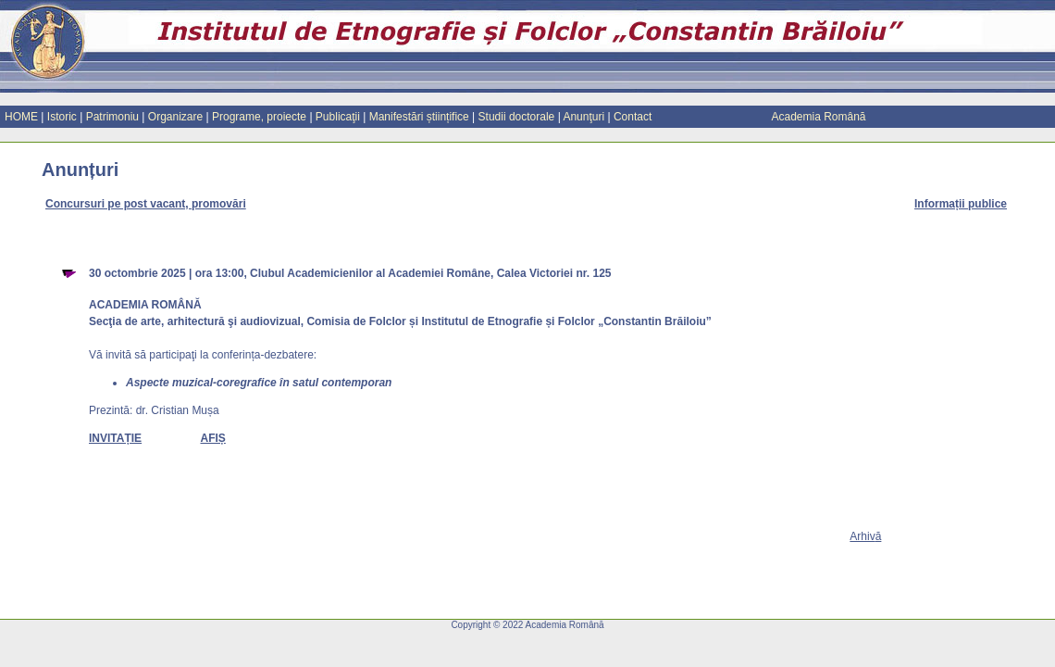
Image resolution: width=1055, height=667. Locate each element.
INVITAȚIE (115, 438)
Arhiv (865, 536)
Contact (633, 116)
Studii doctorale (516, 116)
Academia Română (818, 116)
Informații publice (960, 203)
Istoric (62, 116)
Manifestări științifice (419, 116)
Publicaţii (338, 116)
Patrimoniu (112, 116)
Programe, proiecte (259, 116)
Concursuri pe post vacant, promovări (145, 203)
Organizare (175, 116)
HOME (21, 116)
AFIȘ (212, 438)
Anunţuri (583, 116)
